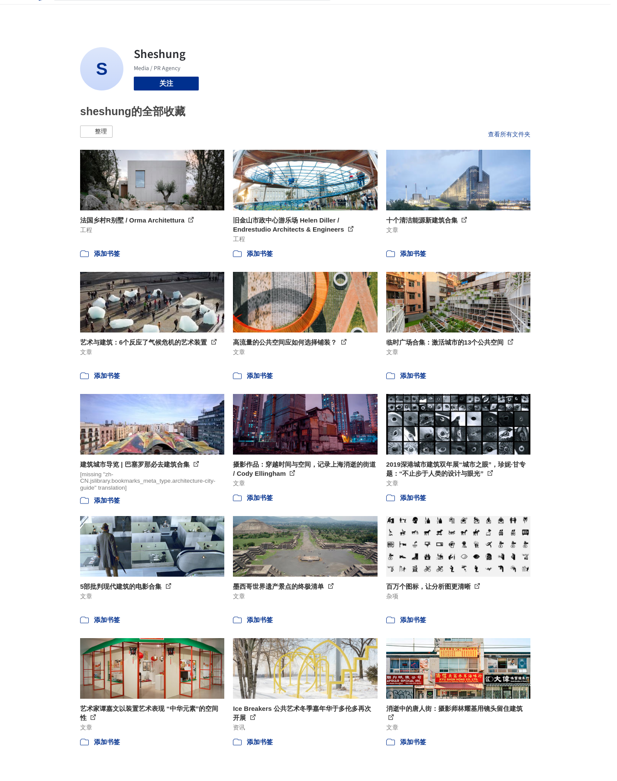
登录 (501, 12)
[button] (96, 132)
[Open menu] (568, 12)
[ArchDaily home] (40, 12)
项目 (346, 12)
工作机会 (416, 12)
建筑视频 (450, 12)
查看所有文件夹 (509, 134)
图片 (367, 12)
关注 (166, 83)
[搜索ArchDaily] (199, 12)
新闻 (388, 12)
